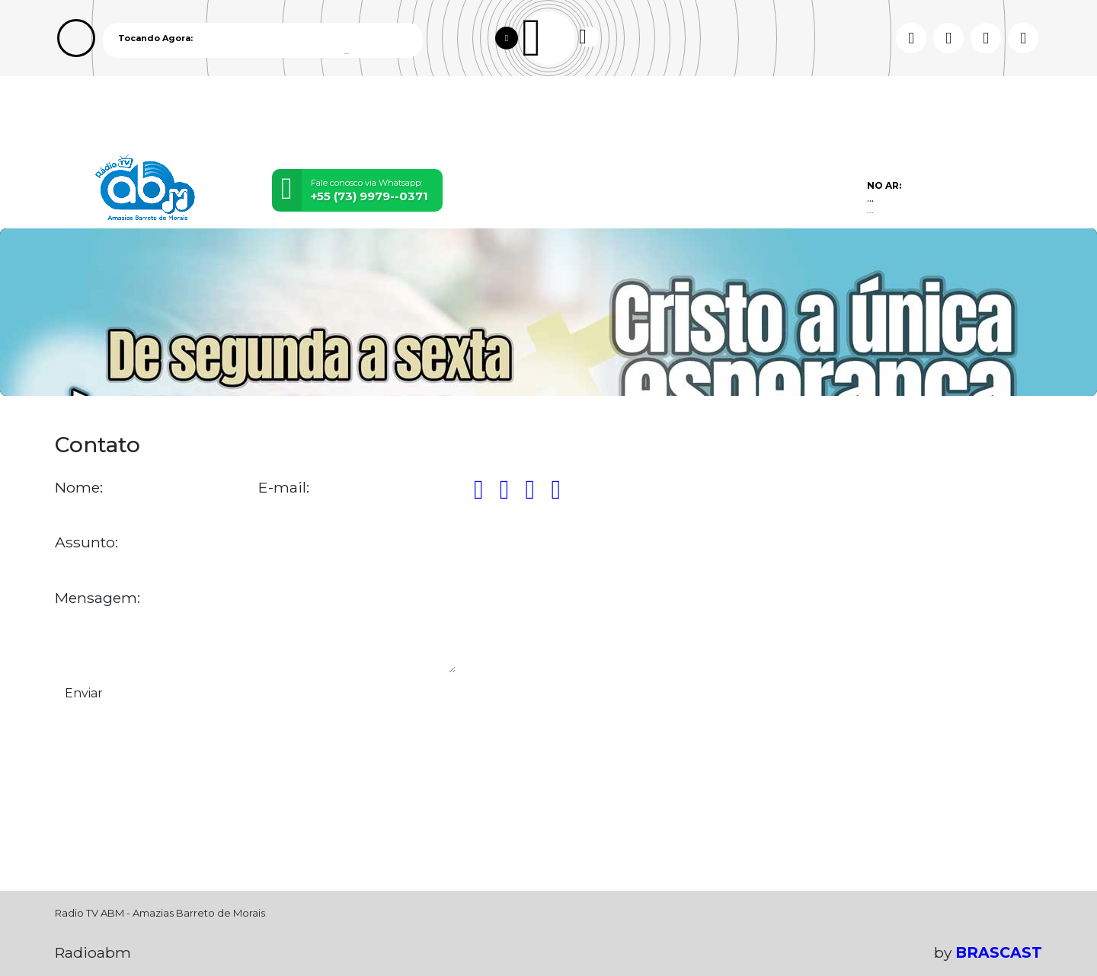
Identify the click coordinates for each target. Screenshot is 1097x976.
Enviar (84, 693)
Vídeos (280, 116)
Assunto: (86, 542)
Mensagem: (97, 598)
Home (88, 116)
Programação (182, 116)
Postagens (466, 116)
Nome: (79, 487)
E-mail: (283, 487)
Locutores (365, 116)
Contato (559, 116)
